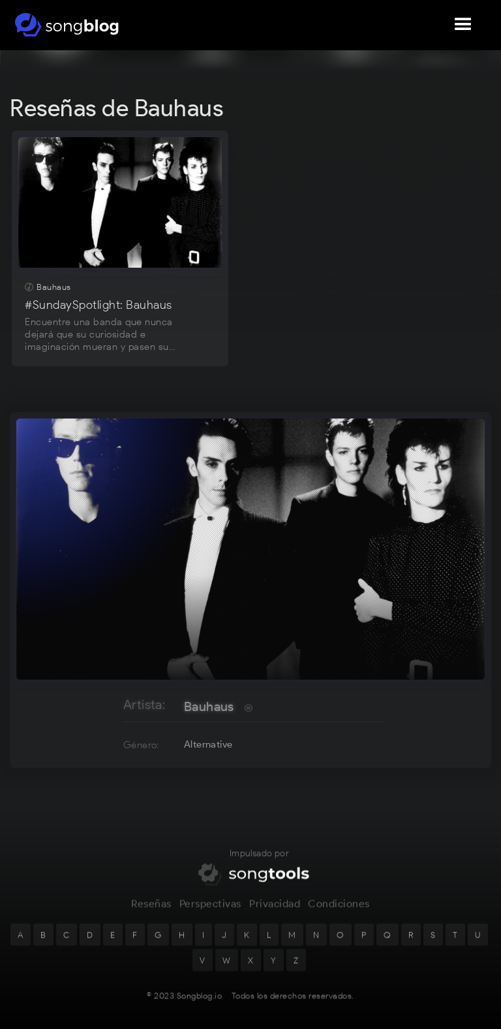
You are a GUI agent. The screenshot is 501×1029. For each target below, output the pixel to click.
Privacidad (274, 915)
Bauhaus (209, 706)
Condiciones (339, 915)
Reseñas (151, 915)
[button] (463, 25)
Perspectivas (210, 915)
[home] (67, 25)
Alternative (208, 744)
